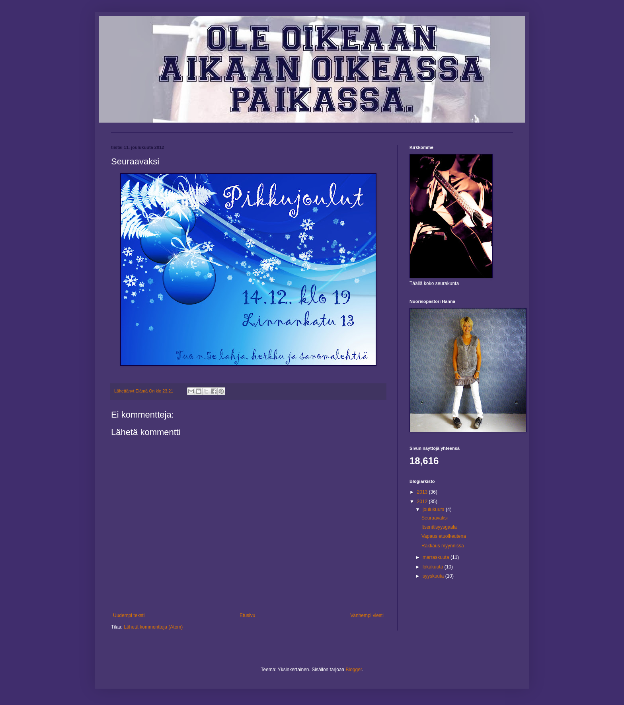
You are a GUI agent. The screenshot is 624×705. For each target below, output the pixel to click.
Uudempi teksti (128, 615)
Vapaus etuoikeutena (443, 536)
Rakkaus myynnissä (442, 546)
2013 (423, 492)
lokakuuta (434, 567)
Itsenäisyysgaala (439, 527)
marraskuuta (436, 557)
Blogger (354, 669)
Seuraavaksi (434, 518)
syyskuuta (434, 576)
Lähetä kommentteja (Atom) (153, 627)
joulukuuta (434, 509)
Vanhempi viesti (367, 615)
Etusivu (247, 615)
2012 (423, 501)
